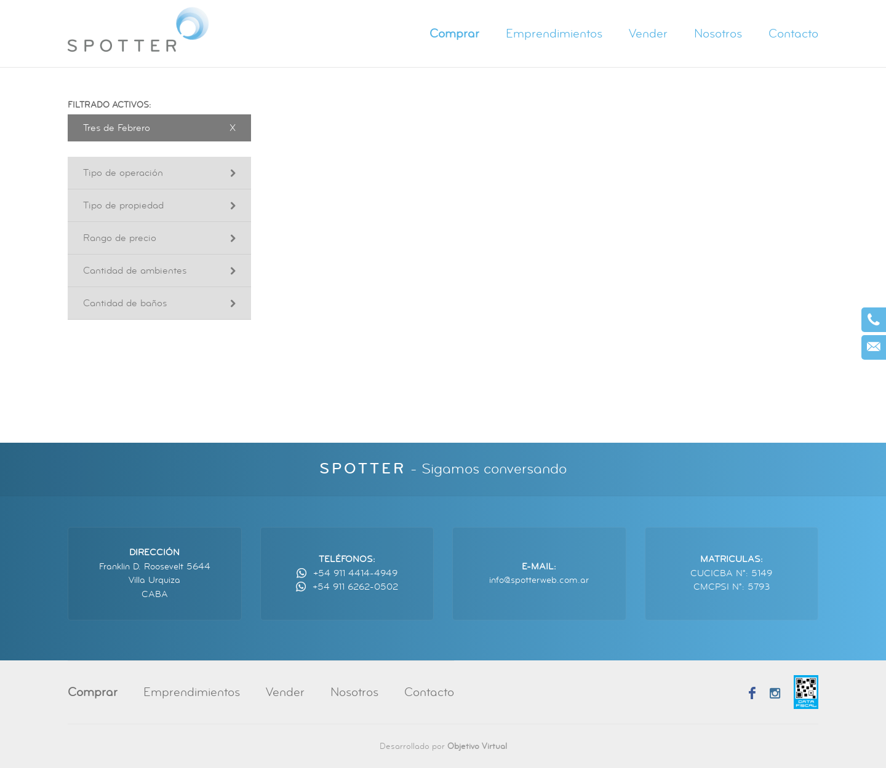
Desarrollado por (443, 746)
